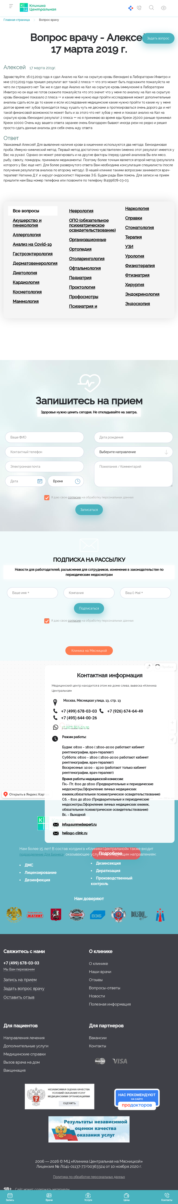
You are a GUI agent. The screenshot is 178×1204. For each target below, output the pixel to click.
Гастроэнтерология (33, 253)
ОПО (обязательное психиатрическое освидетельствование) (91, 225)
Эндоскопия (137, 303)
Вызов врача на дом (21, 1062)
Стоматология (139, 227)
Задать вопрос (158, 38)
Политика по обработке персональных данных (89, 1177)
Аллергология (27, 234)
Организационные (87, 239)
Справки (133, 218)
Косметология (27, 291)
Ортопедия (80, 249)
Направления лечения (23, 1037)
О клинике (98, 963)
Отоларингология (87, 258)
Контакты (97, 1046)
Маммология (26, 301)
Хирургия (134, 284)
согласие (74, 497)
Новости (97, 996)
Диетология (25, 272)
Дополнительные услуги (25, 1046)
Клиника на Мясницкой (89, 650)
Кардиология (26, 282)
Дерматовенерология (35, 263)
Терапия (133, 237)
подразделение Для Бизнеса (41, 854)
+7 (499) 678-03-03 (21, 963)
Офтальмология (85, 268)
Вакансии (98, 1037)
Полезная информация (110, 1004)
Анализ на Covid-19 (32, 244)
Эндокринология (142, 294)
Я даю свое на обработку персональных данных (92, 497)
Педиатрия (80, 277)
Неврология (81, 210)
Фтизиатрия (137, 275)
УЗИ (129, 246)
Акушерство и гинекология (27, 223)
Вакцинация (14, 1070)
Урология (134, 256)
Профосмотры (83, 296)
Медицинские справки (24, 1054)
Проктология (82, 287)
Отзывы (96, 979)
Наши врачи (100, 971)
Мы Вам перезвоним (19, 969)
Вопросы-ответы (104, 988)
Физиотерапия (140, 265)
